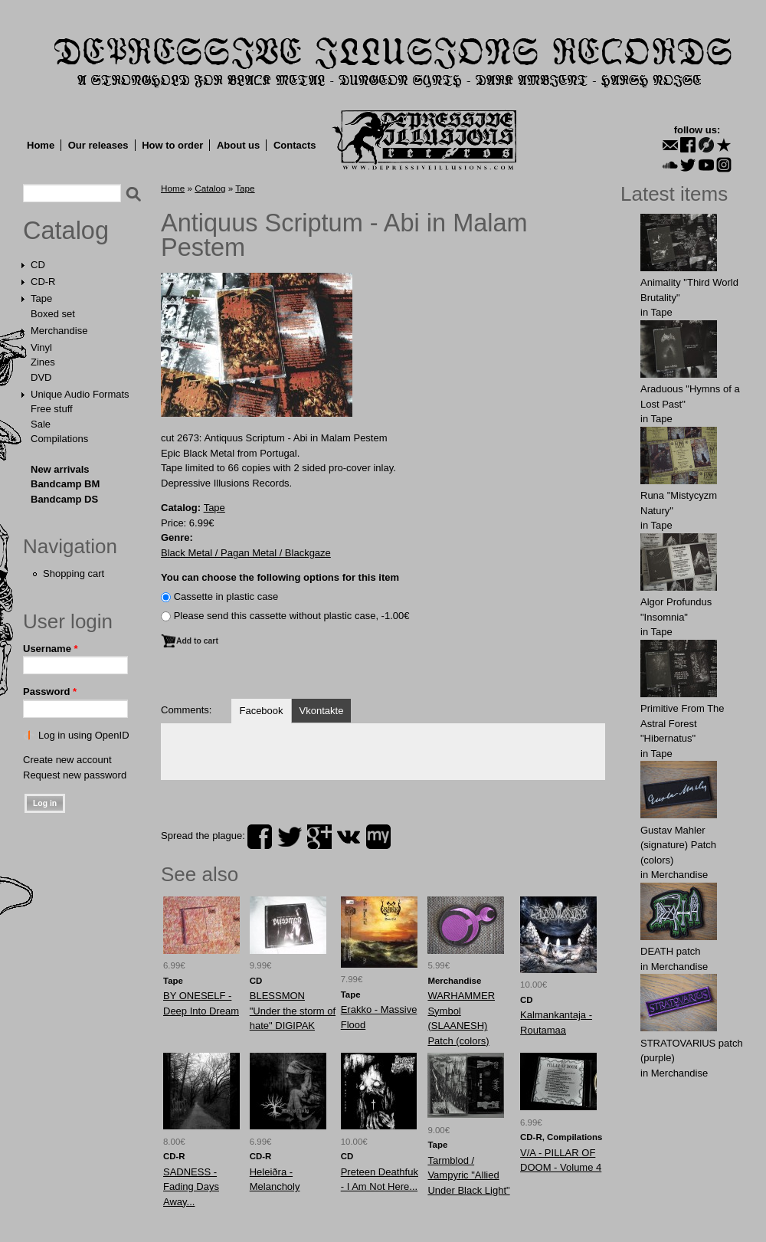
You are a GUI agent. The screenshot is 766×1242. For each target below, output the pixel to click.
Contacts (294, 145)
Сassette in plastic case (226, 596)
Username (50, 648)
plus (319, 836)
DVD (41, 377)
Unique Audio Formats (80, 394)
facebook (259, 836)
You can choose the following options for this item (280, 577)
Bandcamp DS (64, 499)
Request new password (74, 775)
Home (40, 145)
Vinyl (41, 347)
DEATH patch (670, 951)
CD (38, 264)
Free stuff (52, 409)
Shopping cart (73, 573)
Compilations (59, 438)
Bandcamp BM (65, 484)
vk (348, 836)
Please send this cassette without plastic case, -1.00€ (292, 615)
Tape (41, 298)
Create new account (67, 759)
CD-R (43, 281)
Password (50, 691)
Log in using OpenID (83, 735)
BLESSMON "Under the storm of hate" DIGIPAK (293, 1010)
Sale (41, 424)
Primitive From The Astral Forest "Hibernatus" (682, 723)
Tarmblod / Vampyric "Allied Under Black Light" (468, 1175)
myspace (378, 836)
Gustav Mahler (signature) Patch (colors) (678, 845)
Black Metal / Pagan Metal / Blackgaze (246, 553)
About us (238, 145)
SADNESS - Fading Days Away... (191, 1187)
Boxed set (53, 314)
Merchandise (59, 330)
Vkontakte (322, 710)
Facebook (261, 710)
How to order (172, 145)
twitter (289, 836)
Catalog (66, 230)
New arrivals (60, 469)
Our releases (98, 145)
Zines (43, 362)
